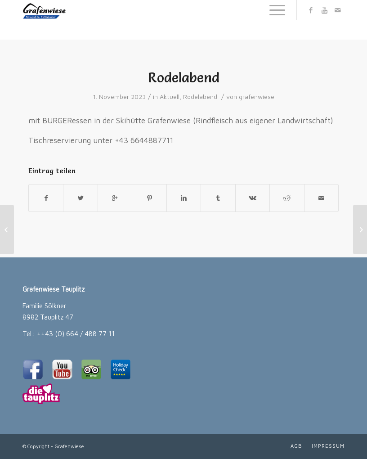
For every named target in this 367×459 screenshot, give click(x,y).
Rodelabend (183, 77)
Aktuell (169, 96)
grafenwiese (256, 96)
